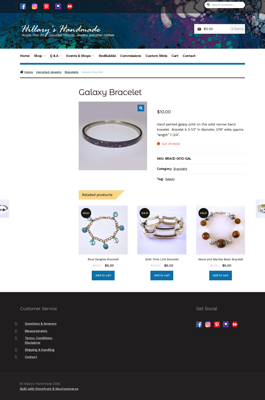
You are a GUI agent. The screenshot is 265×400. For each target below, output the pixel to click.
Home (25, 56)
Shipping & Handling (40, 350)
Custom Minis (156, 56)
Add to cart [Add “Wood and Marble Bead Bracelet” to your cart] (220, 275)
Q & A (54, 56)
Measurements (36, 331)
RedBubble (107, 56)
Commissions (130, 56)
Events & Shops (78, 56)
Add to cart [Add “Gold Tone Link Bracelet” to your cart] (162, 275)
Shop (38, 56)
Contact (189, 56)
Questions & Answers (41, 324)
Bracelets (71, 72)
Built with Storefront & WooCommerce (49, 389)
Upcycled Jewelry (48, 72)
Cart (175, 56)
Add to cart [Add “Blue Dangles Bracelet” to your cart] (103, 275)
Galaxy (170, 179)
